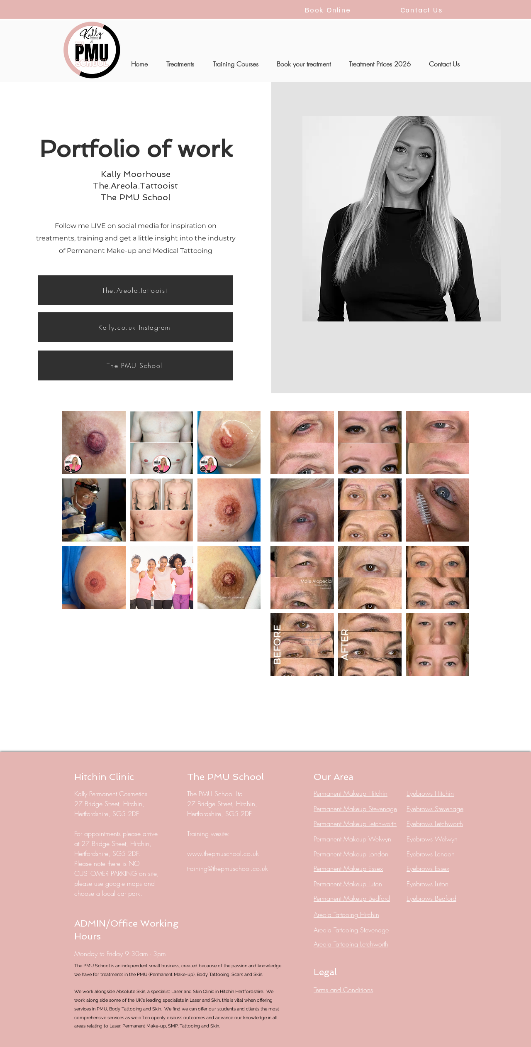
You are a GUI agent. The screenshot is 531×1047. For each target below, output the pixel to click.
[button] (180, 64)
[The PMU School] (135, 365)
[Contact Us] (422, 9)
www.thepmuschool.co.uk (223, 853)
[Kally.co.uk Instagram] (135, 327)
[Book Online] (328, 9)
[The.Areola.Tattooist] (135, 290)
